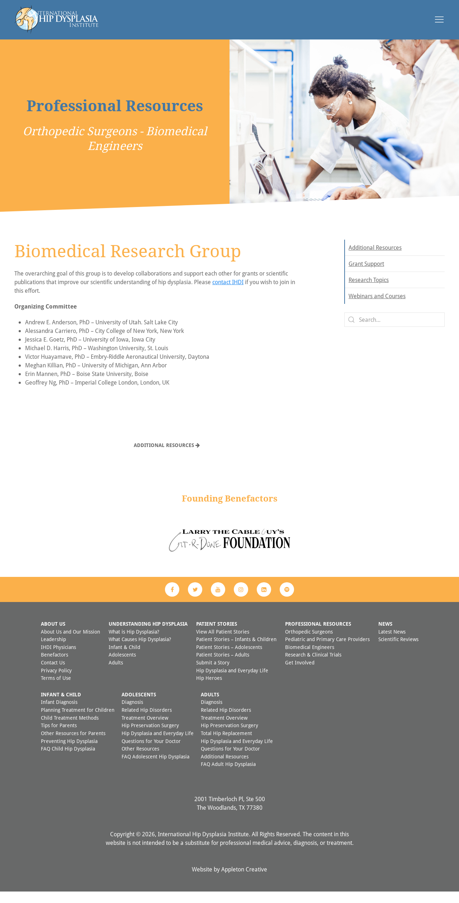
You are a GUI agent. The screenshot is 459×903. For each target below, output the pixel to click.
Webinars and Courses (377, 307)
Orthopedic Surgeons (309, 643)
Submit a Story (213, 674)
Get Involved (299, 674)
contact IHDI (227, 293)
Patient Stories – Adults (222, 666)
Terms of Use (56, 689)
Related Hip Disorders (147, 721)
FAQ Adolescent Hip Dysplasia (155, 768)
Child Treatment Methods (70, 729)
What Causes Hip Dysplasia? (140, 650)
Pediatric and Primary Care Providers (327, 650)
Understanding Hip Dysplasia (148, 635)
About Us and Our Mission (70, 643)
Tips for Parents (59, 736)
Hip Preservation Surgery (150, 736)
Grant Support (366, 275)
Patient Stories (216, 635)
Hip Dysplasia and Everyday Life (232, 681)
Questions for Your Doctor (151, 752)
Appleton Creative (244, 881)
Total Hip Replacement (226, 744)
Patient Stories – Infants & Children (236, 650)
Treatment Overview (145, 729)
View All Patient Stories (222, 643)
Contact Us (53, 674)
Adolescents (122, 666)
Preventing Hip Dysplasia (69, 752)
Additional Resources (167, 456)
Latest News (392, 643)
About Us (53, 635)
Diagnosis (132, 713)
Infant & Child (124, 658)
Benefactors (54, 666)
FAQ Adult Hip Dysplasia (228, 775)
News (385, 635)
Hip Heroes (209, 689)
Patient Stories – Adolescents (229, 658)
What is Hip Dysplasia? (134, 643)
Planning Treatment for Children (77, 721)
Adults (116, 674)
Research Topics (369, 291)
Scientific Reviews (398, 650)
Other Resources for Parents (73, 744)
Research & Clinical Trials (313, 666)
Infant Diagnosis (59, 713)
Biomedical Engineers (309, 658)
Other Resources (140, 760)
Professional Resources (318, 635)
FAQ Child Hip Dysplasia (68, 760)
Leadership (53, 650)
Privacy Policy (56, 681)
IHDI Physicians (58, 658)
